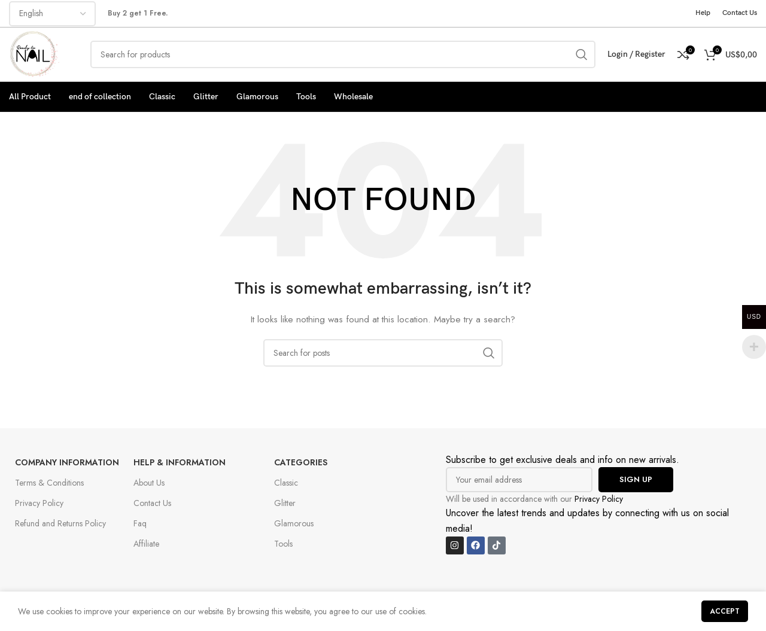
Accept (725, 611)
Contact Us (152, 503)
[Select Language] (52, 13)
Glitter (285, 503)
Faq (140, 523)
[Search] (342, 54)
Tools (283, 544)
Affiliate (146, 544)
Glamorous (294, 523)
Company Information (67, 462)
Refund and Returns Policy (60, 523)
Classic (286, 483)
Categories (300, 462)
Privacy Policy (39, 503)
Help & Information (179, 462)
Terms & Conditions (49, 483)
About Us (149, 483)
